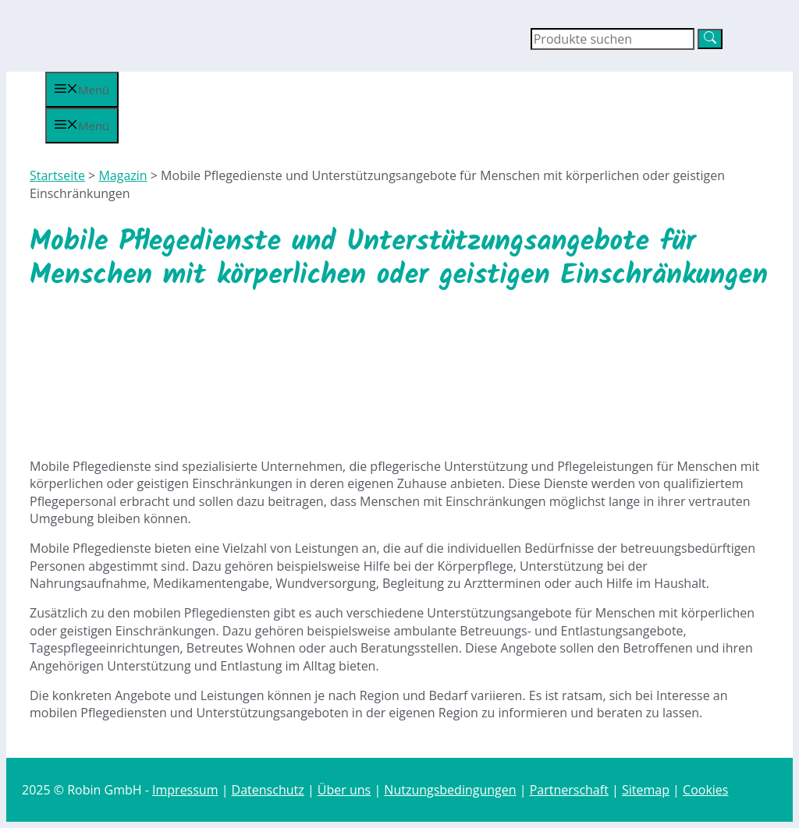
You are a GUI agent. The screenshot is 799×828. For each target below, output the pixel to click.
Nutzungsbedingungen (450, 789)
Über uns (344, 789)
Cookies (705, 789)
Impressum (185, 789)
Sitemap (645, 789)
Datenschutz (268, 789)
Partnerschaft (569, 789)
